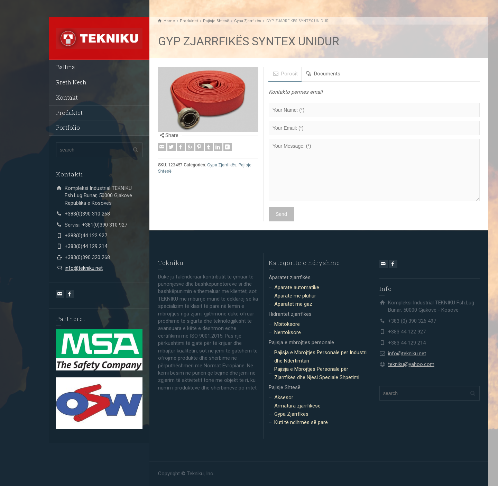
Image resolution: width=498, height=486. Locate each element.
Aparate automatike (296, 287)
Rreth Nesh (71, 82)
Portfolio (68, 127)
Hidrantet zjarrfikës (290, 314)
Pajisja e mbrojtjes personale (301, 342)
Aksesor (283, 397)
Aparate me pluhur (295, 296)
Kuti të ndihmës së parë (301, 422)
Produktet (69, 112)
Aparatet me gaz (293, 304)
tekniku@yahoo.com (411, 364)
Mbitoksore (287, 324)
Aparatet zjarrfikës (290, 277)
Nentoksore (287, 332)
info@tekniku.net (84, 268)
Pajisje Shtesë (285, 387)
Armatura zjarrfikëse (297, 406)
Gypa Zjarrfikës (222, 164)
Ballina (65, 67)
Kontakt (67, 97)
